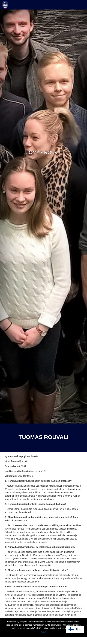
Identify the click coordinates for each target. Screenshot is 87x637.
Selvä (43, 632)
